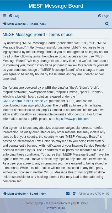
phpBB (42, 203)
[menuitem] (14, 16)
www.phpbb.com (39, 105)
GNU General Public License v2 (25, 101)
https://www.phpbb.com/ (72, 119)
